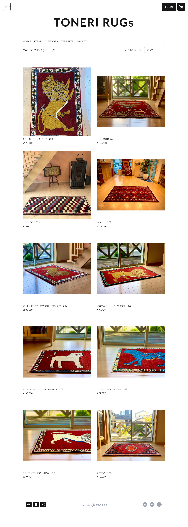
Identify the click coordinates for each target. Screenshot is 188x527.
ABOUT (81, 41)
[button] (169, 7)
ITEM (37, 41)
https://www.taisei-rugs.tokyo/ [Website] (159, 504)
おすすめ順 (130, 50)
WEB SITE (67, 41)
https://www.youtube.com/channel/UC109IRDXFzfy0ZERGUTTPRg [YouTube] (152, 504)
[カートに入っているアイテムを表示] (181, 7)
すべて (150, 50)
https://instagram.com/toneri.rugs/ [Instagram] (145, 504)
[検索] (7, 7)
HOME (27, 41)
